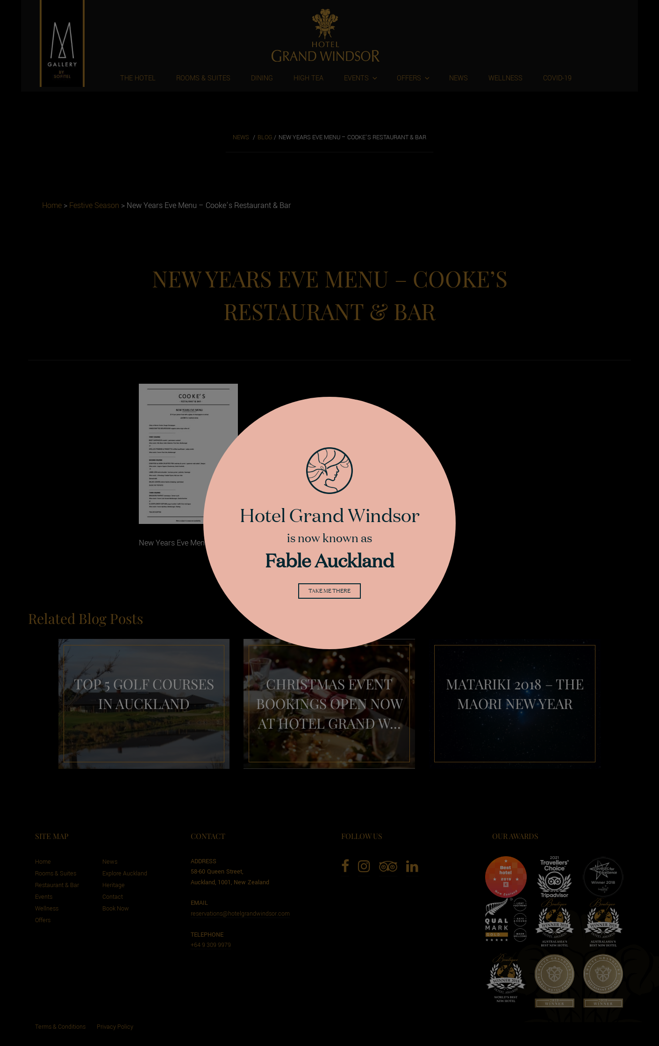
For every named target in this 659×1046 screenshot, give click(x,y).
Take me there (329, 592)
